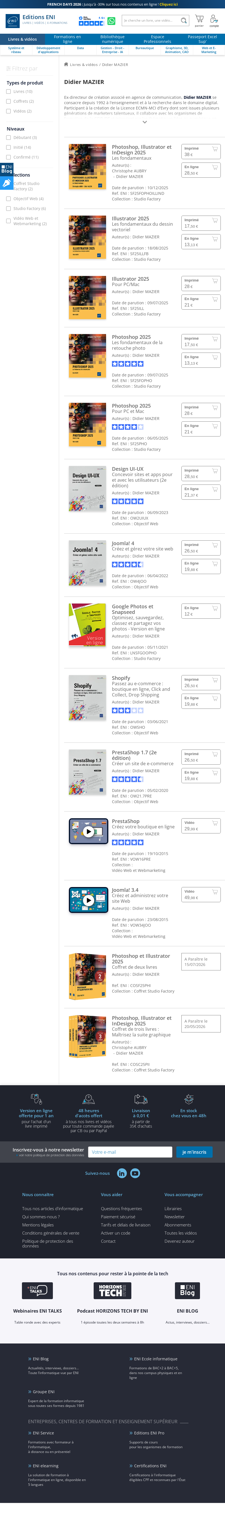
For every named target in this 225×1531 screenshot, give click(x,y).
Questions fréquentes (121, 1208)
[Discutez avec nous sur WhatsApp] (111, 21)
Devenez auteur (180, 1241)
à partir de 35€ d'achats (141, 1118)
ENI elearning (45, 1465)
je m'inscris (194, 1152)
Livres (23, 91)
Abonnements (178, 1225)
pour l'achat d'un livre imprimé (36, 1118)
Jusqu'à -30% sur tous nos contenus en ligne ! (112, 4)
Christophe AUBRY (129, 170)
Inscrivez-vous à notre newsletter (48, 1152)
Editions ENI (36, 21)
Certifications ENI (150, 1465)
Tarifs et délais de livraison (125, 1225)
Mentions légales (38, 1225)
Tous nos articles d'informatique (52, 1208)
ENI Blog (41, 1358)
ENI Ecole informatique (155, 1358)
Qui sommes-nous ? (41, 1216)
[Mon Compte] (214, 21)
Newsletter (175, 1216)
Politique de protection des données (47, 1243)
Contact (108, 1241)
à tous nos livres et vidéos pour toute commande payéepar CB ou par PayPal (88, 1120)
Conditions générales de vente (50, 1233)
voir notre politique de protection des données (51, 1155)
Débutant (25, 137)
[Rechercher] (184, 20)
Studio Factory (30, 208)
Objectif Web (29, 198)
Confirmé (26, 157)
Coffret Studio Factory (26, 186)
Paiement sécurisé (118, 1216)
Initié (22, 147)
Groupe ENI (44, 1391)
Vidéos (23, 111)
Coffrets (24, 101)
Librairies (173, 1208)
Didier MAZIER (129, 176)
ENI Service (43, 1433)
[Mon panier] (199, 21)
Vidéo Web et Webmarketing (30, 221)
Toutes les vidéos (181, 1233)
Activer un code (115, 1233)
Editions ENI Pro (149, 1433)
